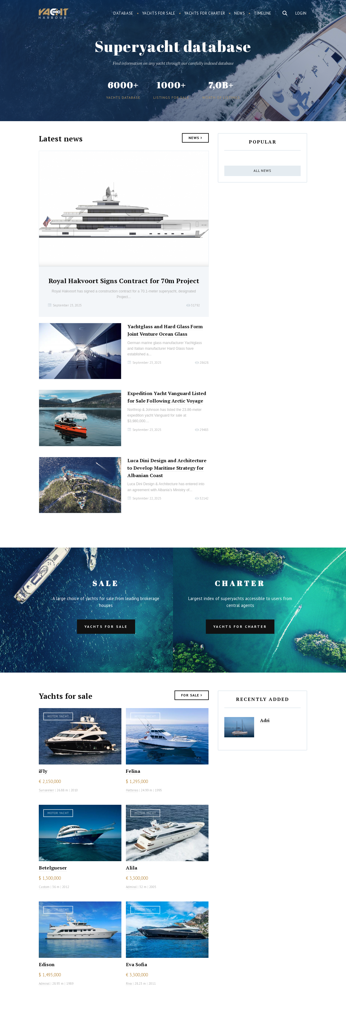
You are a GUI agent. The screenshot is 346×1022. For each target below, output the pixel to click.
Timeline (262, 13)
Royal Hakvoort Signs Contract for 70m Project (123, 280)
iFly (43, 771)
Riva (129, 983)
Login (301, 13)
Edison (47, 964)
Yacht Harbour (54, 14)
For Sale (191, 695)
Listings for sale (171, 97)
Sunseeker (46, 790)
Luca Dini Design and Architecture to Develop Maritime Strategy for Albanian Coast (166, 468)
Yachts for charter (204, 13)
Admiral (131, 887)
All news (262, 170)
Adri (265, 720)
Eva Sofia (136, 964)
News (239, 13)
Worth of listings (221, 97)
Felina (133, 771)
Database (123, 13)
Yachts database (123, 97)
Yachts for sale (158, 13)
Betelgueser (53, 867)
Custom (44, 887)
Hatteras (132, 790)
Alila (131, 867)
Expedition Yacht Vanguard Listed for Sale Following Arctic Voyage (166, 397)
